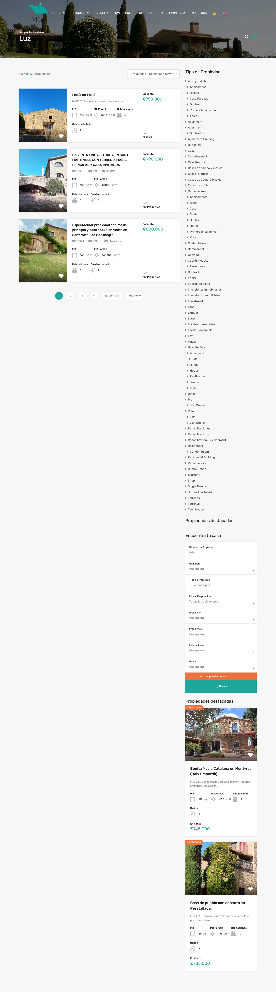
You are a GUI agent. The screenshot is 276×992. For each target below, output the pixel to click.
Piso (191, 411)
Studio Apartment (200, 492)
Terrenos (194, 498)
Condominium (199, 451)
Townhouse (196, 509)
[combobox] (154, 73)
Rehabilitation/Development (207, 440)
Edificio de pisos (199, 284)
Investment (195, 301)
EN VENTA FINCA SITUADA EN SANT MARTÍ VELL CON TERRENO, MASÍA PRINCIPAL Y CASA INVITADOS (100, 160)
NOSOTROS (199, 13)
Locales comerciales (201, 324)
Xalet (193, 116)
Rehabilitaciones (199, 428)
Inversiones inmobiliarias (205, 289)
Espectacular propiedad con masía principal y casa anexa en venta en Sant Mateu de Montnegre (99, 230)
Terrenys (194, 503)
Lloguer (193, 312)
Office (191, 393)
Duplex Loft (198, 133)
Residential (195, 446)
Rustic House (197, 469)
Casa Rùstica (197, 162)
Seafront (196, 382)
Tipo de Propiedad (199, 579)
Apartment (195, 121)
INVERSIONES (123, 13)
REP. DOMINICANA (173, 13)
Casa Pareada (199, 98)
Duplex (194, 104)
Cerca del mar (197, 191)
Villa (193, 237)
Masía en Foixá (83, 95)
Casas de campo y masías (205, 168)
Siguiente (111, 295)
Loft (191, 336)
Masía (192, 341)
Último (135, 295)
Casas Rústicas (198, 174)
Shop (191, 480)
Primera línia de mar (203, 110)
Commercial (196, 249)
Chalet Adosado (198, 243)
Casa (191, 150)
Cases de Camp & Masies (204, 179)
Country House (198, 260)
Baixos (194, 93)
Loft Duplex (198, 405)
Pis (190, 399)
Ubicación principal (200, 596)
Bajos (193, 202)
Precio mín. (195, 612)
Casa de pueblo (198, 156)
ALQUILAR (81, 13)
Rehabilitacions (198, 434)
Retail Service (197, 463)
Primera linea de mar (204, 231)
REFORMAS (146, 13)
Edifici (192, 278)
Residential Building (201, 457)
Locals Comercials (200, 330)
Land (191, 307)
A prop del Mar (198, 81)
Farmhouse (197, 266)
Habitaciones (196, 645)
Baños (193, 661)
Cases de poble (198, 185)
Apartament (198, 87)
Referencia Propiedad (201, 547)
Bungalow (194, 145)
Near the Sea (196, 347)
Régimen (194, 563)
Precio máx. (196, 628)
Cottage (193, 255)
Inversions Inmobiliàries (204, 295)
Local (191, 318)
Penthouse (197, 376)
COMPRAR (57, 13)
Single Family (197, 486)
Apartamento (199, 197)
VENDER (102, 13)
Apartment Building (201, 139)
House (194, 226)
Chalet (194, 214)
